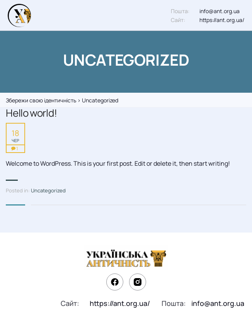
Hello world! (31, 113)
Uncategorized (48, 190)
